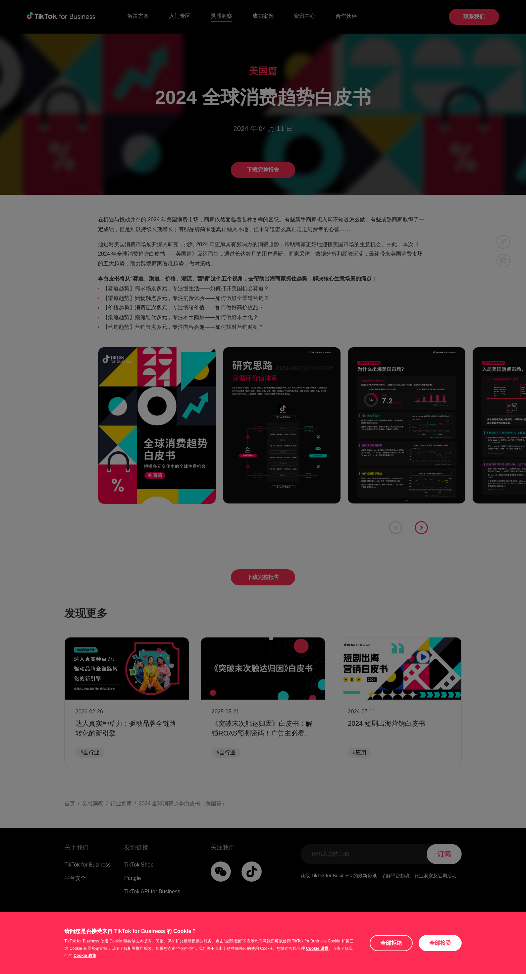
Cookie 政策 (84, 955)
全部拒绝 (391, 943)
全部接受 (440, 943)
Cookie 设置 (317, 948)
